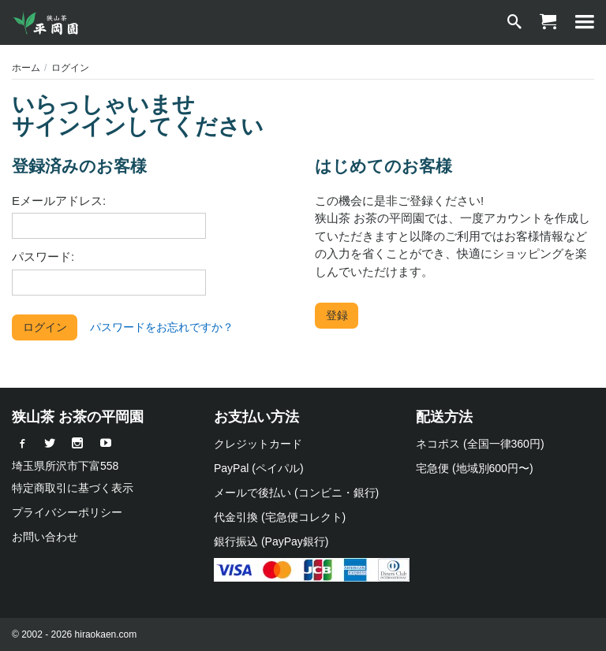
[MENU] (584, 22)
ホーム (26, 67)
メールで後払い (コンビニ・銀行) (296, 492)
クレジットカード (258, 443)
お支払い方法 (256, 417)
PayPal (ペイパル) (259, 468)
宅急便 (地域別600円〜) (474, 468)
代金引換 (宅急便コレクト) (280, 517)
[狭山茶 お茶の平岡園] (47, 22)
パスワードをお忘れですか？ (162, 327)
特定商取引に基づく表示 (72, 488)
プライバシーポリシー (67, 512)
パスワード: (43, 256)
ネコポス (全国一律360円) (480, 443)
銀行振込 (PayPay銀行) (271, 541)
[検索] (514, 22)
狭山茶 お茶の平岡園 (78, 417)
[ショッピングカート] (547, 22)
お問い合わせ (45, 536)
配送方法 (444, 417)
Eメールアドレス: (59, 200)
